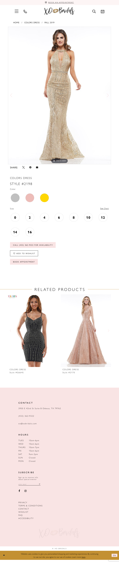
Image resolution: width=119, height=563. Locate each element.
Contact (23, 511)
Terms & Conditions (30, 508)
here (83, 560)
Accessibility (26, 521)
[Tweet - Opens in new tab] (23, 167)
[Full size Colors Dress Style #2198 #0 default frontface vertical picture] (59, 96)
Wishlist (23, 515)
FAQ (20, 518)
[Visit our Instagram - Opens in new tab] (25, 494)
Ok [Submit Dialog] (114, 558)
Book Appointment (25, 264)
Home (16, 22)
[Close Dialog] (4, 558)
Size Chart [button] (104, 209)
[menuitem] (16, 12)
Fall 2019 (50, 22)
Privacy (22, 505)
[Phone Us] (25, 12)
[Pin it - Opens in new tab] (30, 167)
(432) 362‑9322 (26, 418)
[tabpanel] (59, 96)
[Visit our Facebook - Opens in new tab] (19, 494)
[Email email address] (30, 487)
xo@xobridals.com (27, 426)
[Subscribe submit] (41, 487)
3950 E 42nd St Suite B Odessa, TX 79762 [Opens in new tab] (39, 411)
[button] (16, 12)
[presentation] (33, 333)
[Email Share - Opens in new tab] (37, 168)
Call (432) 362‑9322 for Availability (35, 246)
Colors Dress (32, 22)
